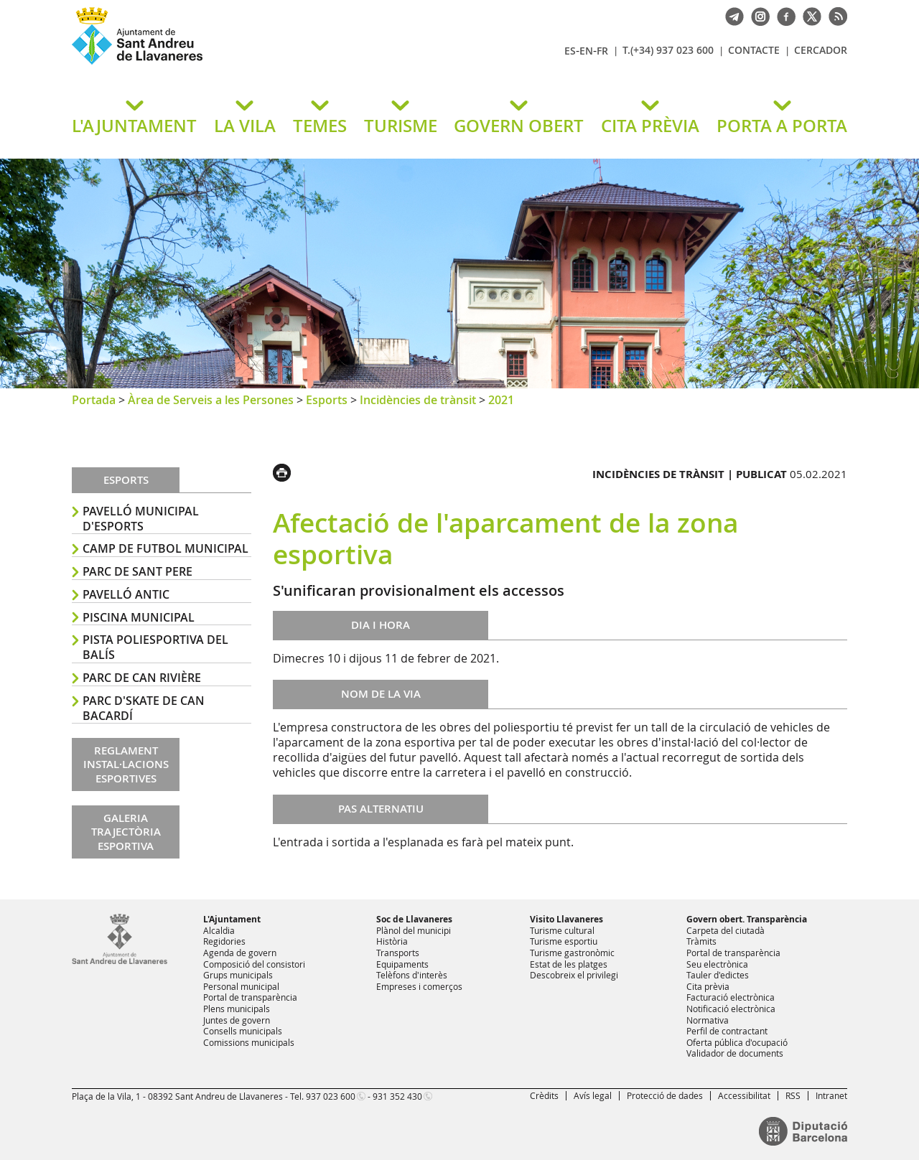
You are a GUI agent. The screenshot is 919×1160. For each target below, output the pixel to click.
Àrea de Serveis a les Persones (211, 400)
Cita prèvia (707, 986)
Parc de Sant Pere (137, 571)
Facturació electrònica (730, 997)
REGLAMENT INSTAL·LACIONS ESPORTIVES (126, 764)
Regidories (224, 941)
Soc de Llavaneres (414, 919)
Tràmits (701, 941)
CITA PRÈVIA (650, 125)
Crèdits (544, 1095)
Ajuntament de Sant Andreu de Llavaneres (240, 64)
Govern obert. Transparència (746, 919)
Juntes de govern (236, 1020)
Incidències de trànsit (418, 400)
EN (586, 50)
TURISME (400, 125)
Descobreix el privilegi (574, 975)
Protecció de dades (665, 1095)
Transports (397, 952)
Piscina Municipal (139, 617)
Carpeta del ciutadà (725, 930)
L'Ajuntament (232, 919)
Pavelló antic (126, 594)
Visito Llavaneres (566, 919)
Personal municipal (241, 986)
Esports (326, 400)
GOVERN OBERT (519, 125)
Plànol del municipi (413, 930)
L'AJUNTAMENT (134, 125)
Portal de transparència (250, 997)
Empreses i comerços (419, 986)
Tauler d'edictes (717, 975)
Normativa (707, 1020)
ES (570, 50)
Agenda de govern (239, 952)
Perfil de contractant (727, 1031)
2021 (501, 400)
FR (602, 50)
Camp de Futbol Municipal (165, 548)
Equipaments (402, 964)
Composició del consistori (254, 964)
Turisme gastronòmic (572, 952)
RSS (793, 1095)
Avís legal (593, 1095)
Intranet (831, 1095)
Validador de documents (734, 1053)
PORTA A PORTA (782, 125)
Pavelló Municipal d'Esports (141, 518)
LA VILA (245, 125)
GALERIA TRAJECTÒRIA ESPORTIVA (126, 831)
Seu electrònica (717, 964)
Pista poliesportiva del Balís (155, 647)
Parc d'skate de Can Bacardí (144, 708)
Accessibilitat (744, 1095)
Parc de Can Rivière (142, 678)
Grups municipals (238, 975)
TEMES (320, 125)
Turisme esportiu (563, 941)
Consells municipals (242, 1031)
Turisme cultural (562, 930)
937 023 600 (330, 1096)
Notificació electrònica (730, 1008)
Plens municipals (236, 1008)
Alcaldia (219, 930)
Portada (94, 400)
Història (392, 941)
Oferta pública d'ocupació (737, 1042)
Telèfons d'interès (411, 975)
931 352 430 (397, 1096)
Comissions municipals (248, 1042)
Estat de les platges (568, 964)
